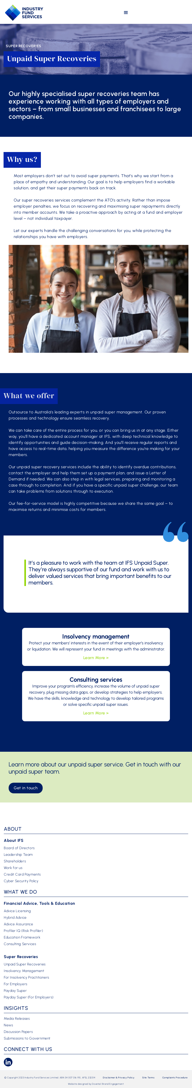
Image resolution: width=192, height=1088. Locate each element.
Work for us (13, 868)
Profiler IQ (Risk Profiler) (23, 931)
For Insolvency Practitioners (26, 978)
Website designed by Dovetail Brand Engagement (96, 1083)
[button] (126, 13)
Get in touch (26, 787)
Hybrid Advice (15, 918)
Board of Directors (19, 848)
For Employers (15, 984)
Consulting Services (20, 944)
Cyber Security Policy (21, 881)
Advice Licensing (17, 911)
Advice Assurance (18, 924)
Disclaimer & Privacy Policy (118, 1077)
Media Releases (17, 1019)
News (8, 1025)
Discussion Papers (18, 1032)
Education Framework (22, 937)
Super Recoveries (21, 956)
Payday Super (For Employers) (29, 997)
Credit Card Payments (22, 875)
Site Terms (148, 1077)
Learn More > (96, 657)
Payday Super (15, 991)
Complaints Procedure (175, 1077)
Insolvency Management (24, 971)
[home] (24, 13)
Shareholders (15, 861)
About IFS (13, 840)
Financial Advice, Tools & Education (39, 903)
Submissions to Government (27, 1038)
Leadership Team (18, 855)
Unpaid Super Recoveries (25, 964)
